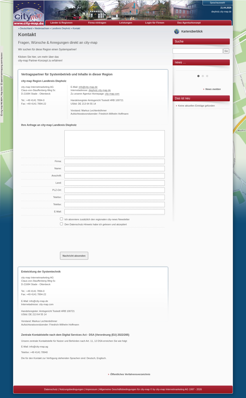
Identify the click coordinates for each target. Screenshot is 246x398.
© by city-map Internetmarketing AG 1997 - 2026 (176, 389)
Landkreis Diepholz (61, 28)
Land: (58, 182)
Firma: (58, 161)
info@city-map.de (88, 87)
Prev (181, 68)
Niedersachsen (42, 28)
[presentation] (93, 237)
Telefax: (57, 204)
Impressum (91, 389)
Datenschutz (50, 389)
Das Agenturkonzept (189, 22)
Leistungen (125, 22)
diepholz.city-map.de (221, 11)
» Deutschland (25, 28)
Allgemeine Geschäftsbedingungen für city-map (124, 389)
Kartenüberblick (192, 31)
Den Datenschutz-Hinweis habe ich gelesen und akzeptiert (96, 224)
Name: (58, 168)
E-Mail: (58, 211)
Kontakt (76, 28)
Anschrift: (57, 175)
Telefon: (57, 197)
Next (223, 68)
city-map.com (112, 93)
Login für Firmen (154, 22)
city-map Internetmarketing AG (37, 277)
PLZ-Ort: (57, 190)
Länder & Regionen (61, 22)
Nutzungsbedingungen (71, 389)
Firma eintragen (97, 22)
